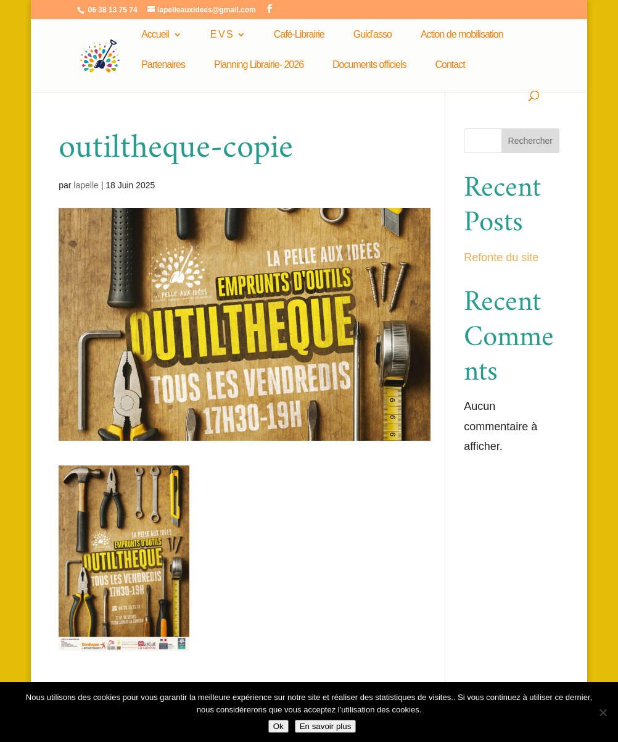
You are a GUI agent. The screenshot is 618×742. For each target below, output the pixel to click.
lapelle (85, 185)
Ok (278, 726)
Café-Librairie (299, 35)
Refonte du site (501, 257)
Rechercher (530, 141)
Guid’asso (372, 35)
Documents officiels (369, 65)
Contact (450, 65)
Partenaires (163, 65)
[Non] (602, 712)
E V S (221, 35)
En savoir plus (326, 726)
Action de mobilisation (462, 35)
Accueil (155, 35)
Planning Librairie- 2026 (258, 65)
